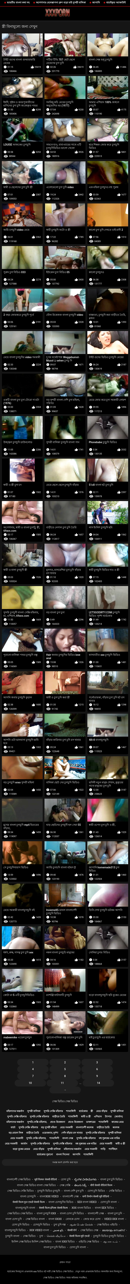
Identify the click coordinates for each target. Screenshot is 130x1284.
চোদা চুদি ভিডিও (96, 1190)
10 (30, 1082)
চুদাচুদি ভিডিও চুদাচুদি (48, 1190)
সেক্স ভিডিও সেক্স (89, 1230)
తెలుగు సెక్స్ (80, 1185)
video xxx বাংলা (114, 1218)
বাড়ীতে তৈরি (58, 1116)
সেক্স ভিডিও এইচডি (107, 1224)
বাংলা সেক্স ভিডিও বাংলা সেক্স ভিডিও (36, 1185)
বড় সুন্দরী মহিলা (49, 1127)
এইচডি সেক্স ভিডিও (89, 1241)
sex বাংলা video (87, 1201)
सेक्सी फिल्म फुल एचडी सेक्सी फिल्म (29, 1201)
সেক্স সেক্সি (65, 1185)
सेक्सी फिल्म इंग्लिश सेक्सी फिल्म (53, 1207)
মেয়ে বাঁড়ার (101, 1111)
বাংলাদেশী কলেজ (85, 1127)
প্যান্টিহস (112, 1149)
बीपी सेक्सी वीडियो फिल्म (101, 1185)
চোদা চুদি (65, 1179)
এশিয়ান (98, 1116)
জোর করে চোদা (91, 1218)
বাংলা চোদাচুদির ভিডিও (60, 1201)
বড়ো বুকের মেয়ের (21, 1149)
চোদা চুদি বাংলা (108, 1201)
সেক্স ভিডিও (29, 1235)
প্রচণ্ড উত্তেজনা (57, 1122)
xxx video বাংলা (39, 1230)
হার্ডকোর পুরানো (45, 1154)
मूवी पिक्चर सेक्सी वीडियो (45, 1179)
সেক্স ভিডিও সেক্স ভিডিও (65, 1101)
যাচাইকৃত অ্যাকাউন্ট (116, 2)
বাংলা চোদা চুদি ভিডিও (72, 1213)
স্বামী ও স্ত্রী (86, 1116)
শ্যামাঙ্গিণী (71, 1111)
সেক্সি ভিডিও (115, 1190)
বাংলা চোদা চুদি (13, 1218)
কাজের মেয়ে (117, 1122)
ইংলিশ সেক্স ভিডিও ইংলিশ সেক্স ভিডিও (31, 1241)
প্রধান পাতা (65, 1262)
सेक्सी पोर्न (72, 1230)
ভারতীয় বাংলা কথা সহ (18, 2)
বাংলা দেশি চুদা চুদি (74, 1190)
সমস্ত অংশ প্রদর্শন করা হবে (65, 1162)
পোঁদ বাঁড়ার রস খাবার (71, 1132)
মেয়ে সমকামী (66, 1127)
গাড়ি (102, 1149)
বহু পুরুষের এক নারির (109, 1138)
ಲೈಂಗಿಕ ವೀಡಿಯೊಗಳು (85, 1179)
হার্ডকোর (83, 1111)
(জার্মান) (119, 1116)
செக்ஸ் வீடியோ (56, 1235)
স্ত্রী (92, 1111)
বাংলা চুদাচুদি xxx (46, 1213)
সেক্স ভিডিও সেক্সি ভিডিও (20, 1190)
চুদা (41, 1235)
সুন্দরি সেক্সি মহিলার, (37, 1122)
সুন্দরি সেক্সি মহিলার (53, 1111)
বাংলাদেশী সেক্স (70, 1196)
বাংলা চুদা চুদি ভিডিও (111, 1179)
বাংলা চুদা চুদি (115, 1213)
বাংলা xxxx (55, 1218)
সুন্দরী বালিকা (33, 1111)
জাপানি (96, 2)
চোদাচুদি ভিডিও (41, 1224)
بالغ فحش (58, 1230)
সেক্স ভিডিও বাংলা (35, 1218)
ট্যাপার (108, 1116)
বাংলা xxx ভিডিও (65, 1241)
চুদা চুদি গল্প (60, 1224)
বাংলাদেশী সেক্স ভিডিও (18, 1179)
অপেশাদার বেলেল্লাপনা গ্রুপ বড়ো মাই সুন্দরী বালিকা (61, 2)
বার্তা (13, 1127)
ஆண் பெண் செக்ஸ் (81, 1224)
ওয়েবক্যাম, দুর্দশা (50, 1132)
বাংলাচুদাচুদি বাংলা (25, 1207)
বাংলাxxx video (49, 1196)
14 (98, 1082)
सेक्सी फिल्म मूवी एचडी (79, 1235)
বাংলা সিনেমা (62, 1154)
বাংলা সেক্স (67, 1138)
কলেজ (116, 1127)
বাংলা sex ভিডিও (104, 1207)
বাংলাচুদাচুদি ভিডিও (15, 1230)
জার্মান (24, 1143)
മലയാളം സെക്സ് (113, 1230)
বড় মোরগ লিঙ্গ (16, 1132)
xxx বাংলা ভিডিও (81, 1207)
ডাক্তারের (90, 1122)
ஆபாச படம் (110, 1241)
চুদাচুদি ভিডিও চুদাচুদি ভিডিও (108, 1235)
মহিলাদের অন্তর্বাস (15, 1111)
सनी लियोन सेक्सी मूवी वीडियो (95, 1196)
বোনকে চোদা (72, 1218)
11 (62, 1082)
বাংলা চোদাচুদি (28, 1196)
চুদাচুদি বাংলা (12, 1235)
